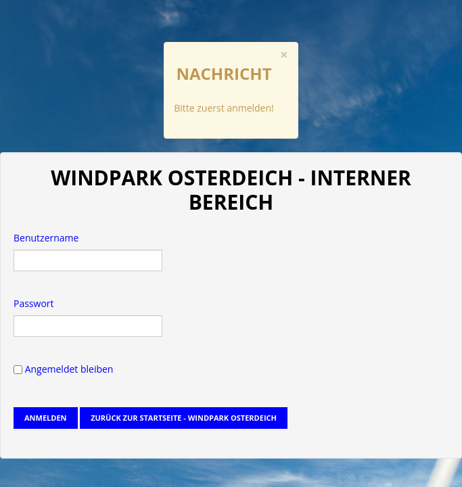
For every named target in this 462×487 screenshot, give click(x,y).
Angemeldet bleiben (63, 369)
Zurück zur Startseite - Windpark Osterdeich (184, 418)
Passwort (34, 303)
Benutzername (46, 237)
